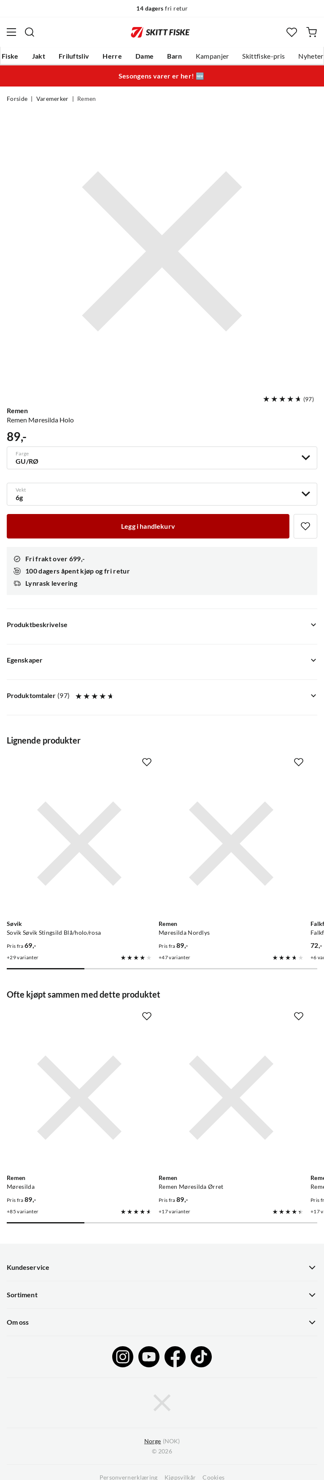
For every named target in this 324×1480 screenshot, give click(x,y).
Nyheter (310, 56)
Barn (174, 56)
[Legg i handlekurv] (148, 526)
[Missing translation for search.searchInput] (29, 32)
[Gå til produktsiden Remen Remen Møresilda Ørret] (231, 1097)
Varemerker (52, 98)
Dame (144, 56)
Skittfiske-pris (263, 56)
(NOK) (162, 1441)
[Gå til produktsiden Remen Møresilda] (79, 1097)
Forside (17, 98)
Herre (112, 56)
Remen (86, 98)
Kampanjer (212, 56)
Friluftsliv (74, 56)
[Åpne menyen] (11, 32)
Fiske (10, 56)
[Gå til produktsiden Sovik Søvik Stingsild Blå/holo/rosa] (79, 843)
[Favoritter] (292, 32)
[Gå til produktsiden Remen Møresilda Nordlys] (231, 843)
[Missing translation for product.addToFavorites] (305, 526)
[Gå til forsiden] (160, 32)
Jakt (38, 56)
